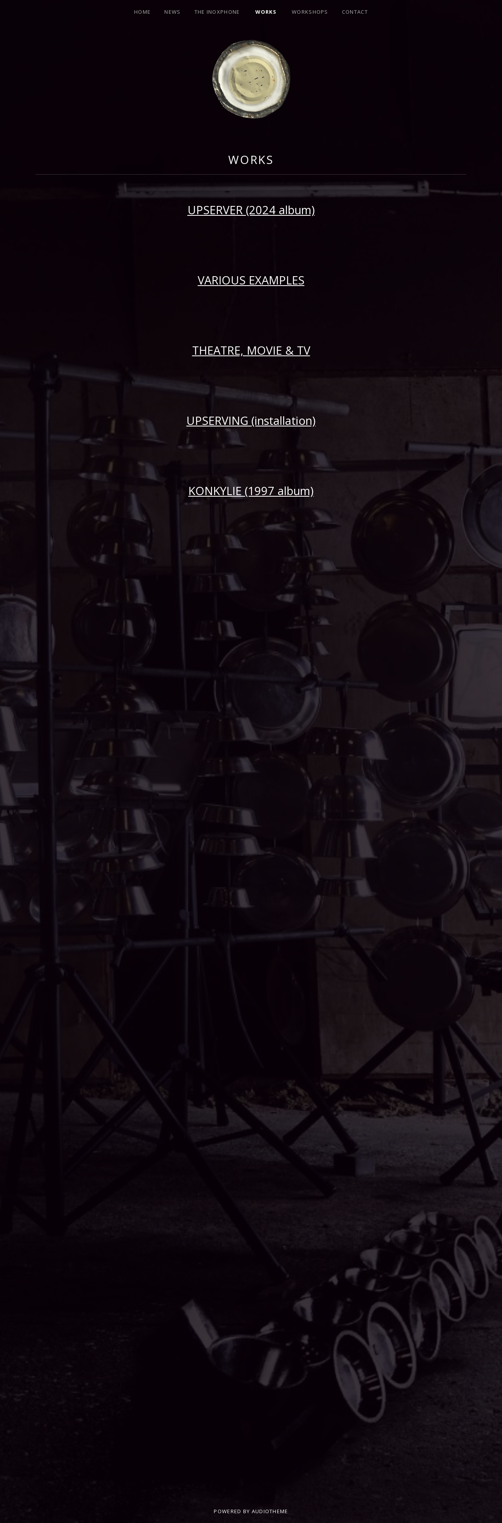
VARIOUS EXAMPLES (251, 280)
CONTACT (355, 11)
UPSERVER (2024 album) (251, 209)
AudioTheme (270, 1511)
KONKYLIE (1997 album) (251, 490)
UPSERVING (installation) (251, 420)
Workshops (310, 11)
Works (266, 11)
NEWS (172, 11)
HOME (142, 11)
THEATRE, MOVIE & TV (251, 350)
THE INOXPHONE (217, 11)
